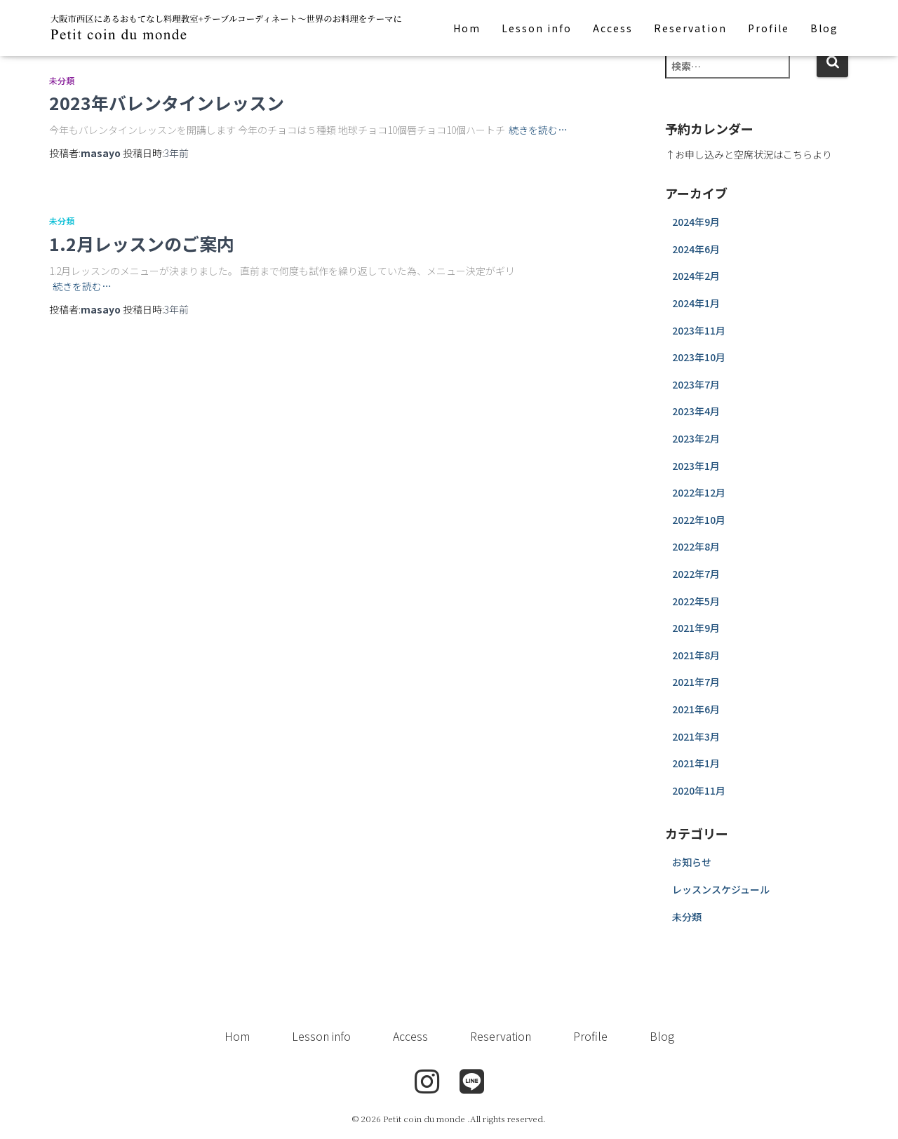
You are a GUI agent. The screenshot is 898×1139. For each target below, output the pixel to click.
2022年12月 (698, 492)
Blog (824, 28)
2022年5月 (696, 601)
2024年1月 (696, 303)
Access (613, 28)
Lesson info (537, 28)
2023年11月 (698, 330)
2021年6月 (696, 709)
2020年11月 (698, 790)
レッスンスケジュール (721, 889)
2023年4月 (696, 411)
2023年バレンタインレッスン (166, 102)
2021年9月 (696, 628)
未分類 (61, 80)
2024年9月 (696, 222)
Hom (467, 28)
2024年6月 (696, 249)
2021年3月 (696, 736)
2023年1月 (696, 466)
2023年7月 (696, 384)
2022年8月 (696, 546)
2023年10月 (698, 357)
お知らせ (691, 862)
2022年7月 (696, 574)
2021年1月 (696, 763)
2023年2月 (696, 438)
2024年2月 (696, 276)
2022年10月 (698, 520)
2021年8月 (696, 655)
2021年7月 (696, 682)
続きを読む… (538, 130)
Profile (768, 28)
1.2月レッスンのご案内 (141, 243)
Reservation (690, 28)
